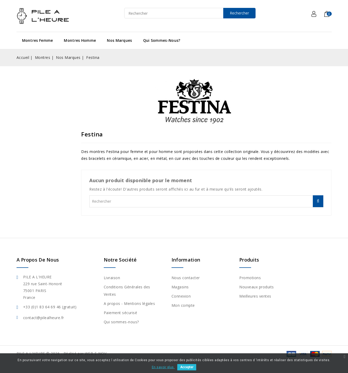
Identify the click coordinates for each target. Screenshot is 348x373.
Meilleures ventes (255, 296)
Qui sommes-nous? (161, 40)
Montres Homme (80, 40)
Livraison (112, 277)
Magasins (180, 286)
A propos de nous (38, 260)
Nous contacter (186, 277)
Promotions (250, 277)
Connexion (181, 296)
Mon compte (183, 305)
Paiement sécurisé (120, 312)
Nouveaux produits (256, 286)
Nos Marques (119, 40)
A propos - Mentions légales (129, 303)
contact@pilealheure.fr (43, 317)
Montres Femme (37, 40)
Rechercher (239, 13)
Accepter (186, 367)
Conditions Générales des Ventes (127, 290)
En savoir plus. (163, 367)
